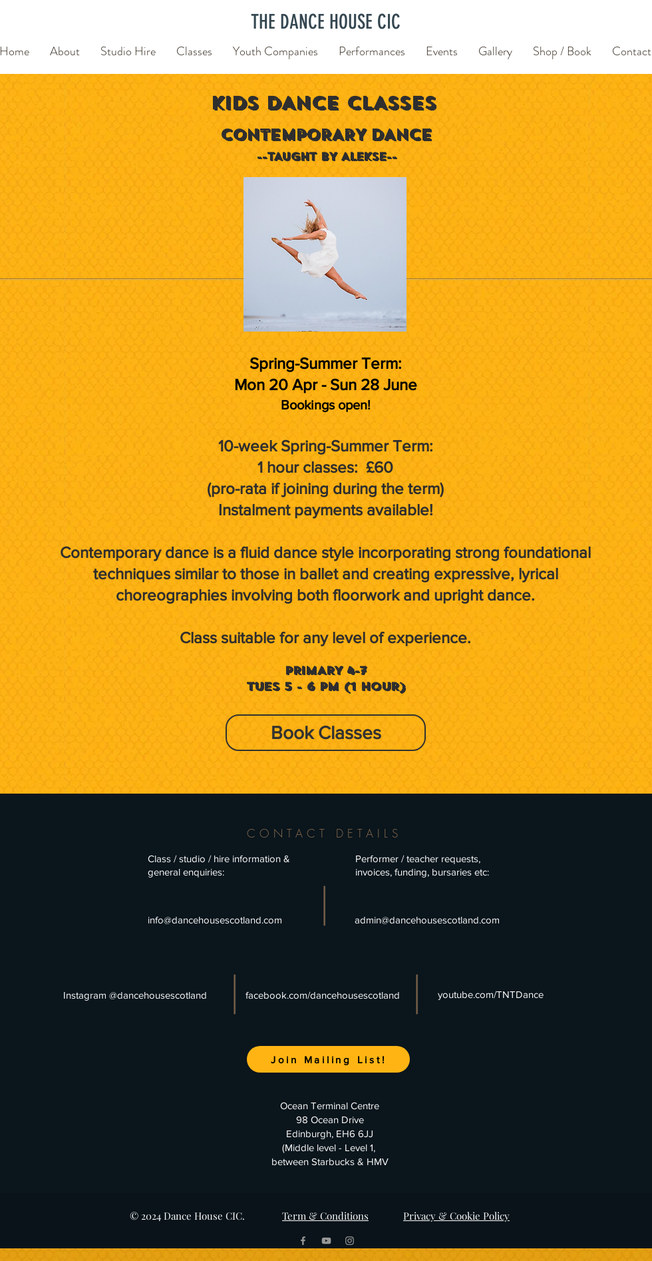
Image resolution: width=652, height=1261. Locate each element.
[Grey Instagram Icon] (349, 1240)
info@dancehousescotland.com (215, 919)
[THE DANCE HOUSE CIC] (325, 21)
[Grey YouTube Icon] (326, 1240)
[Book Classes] (326, 732)
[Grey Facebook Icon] (303, 1240)
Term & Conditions (325, 1215)
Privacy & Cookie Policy (456, 1215)
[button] (65, 45)
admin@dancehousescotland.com (427, 919)
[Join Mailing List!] (328, 1059)
